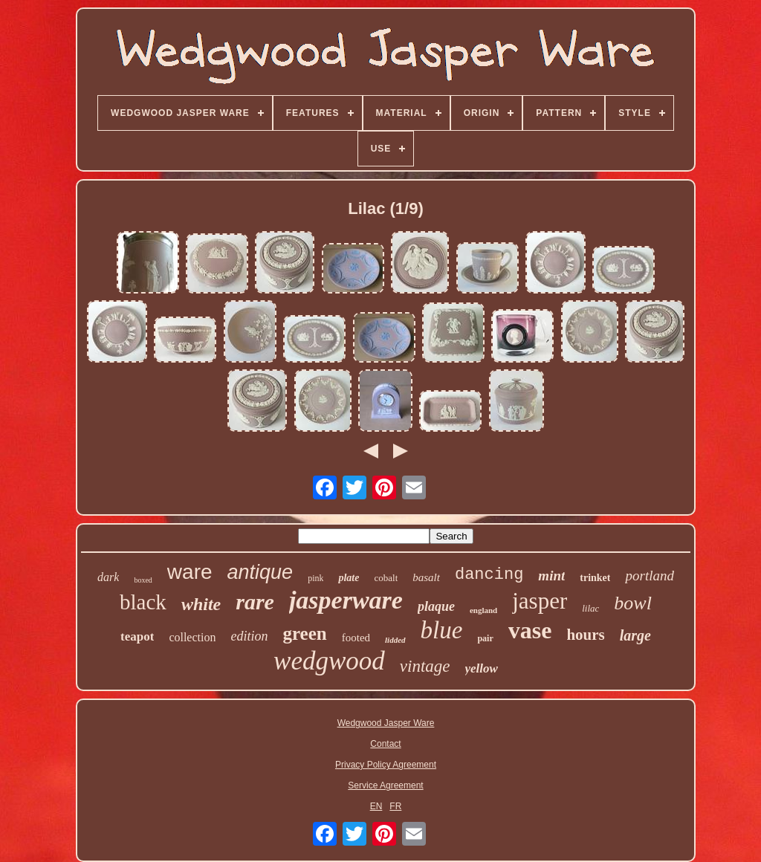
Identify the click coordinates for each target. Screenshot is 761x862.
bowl (633, 603)
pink (315, 578)
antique (260, 572)
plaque (436, 606)
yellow (481, 668)
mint (551, 575)
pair (485, 638)
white (201, 604)
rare (255, 601)
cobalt (386, 577)
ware (190, 571)
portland (649, 575)
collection (192, 637)
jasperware (346, 600)
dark (108, 577)
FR (395, 806)
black (143, 602)
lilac (590, 608)
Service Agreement (385, 785)
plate (348, 577)
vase (530, 630)
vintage (425, 666)
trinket (595, 577)
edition (249, 636)
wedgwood (329, 660)
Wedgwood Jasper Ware (386, 723)
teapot (137, 636)
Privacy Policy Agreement (385, 764)
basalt (426, 577)
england (483, 610)
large (635, 635)
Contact (385, 744)
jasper (539, 601)
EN (376, 806)
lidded (395, 639)
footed (356, 638)
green (304, 633)
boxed (143, 580)
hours (585, 635)
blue (442, 630)
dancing (489, 575)
